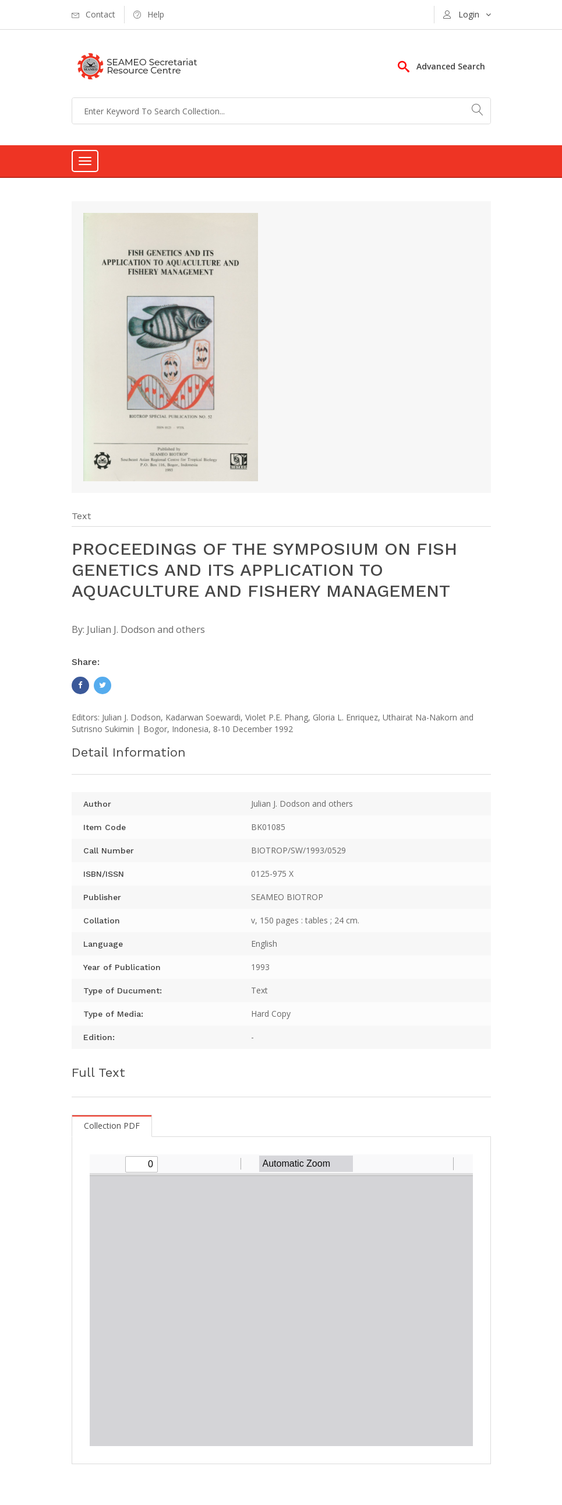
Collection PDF (112, 1125)
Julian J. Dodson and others (146, 629)
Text (81, 516)
